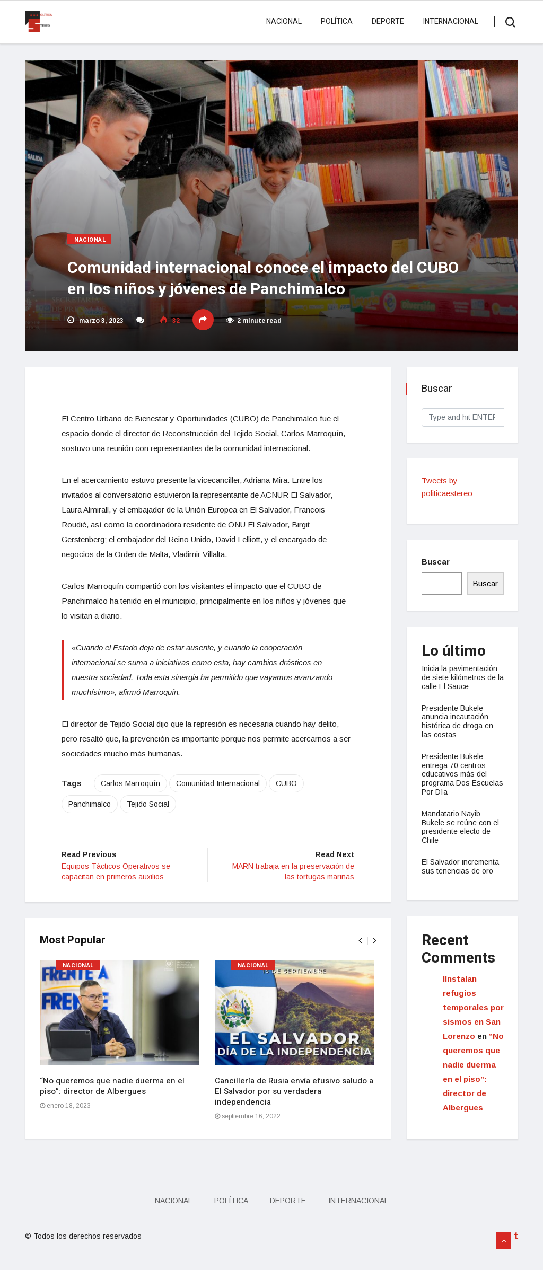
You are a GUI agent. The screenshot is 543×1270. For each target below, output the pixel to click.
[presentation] (359, 958)
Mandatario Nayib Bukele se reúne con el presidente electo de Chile (461, 826)
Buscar (437, 561)
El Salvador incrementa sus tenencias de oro (461, 866)
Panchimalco (95, 821)
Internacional (449, 21)
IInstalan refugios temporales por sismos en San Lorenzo (472, 1007)
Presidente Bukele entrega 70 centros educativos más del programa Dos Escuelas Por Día (455, 774)
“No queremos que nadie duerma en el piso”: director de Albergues (113, 1104)
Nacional (282, 21)
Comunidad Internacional (224, 800)
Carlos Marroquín (136, 800)
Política (335, 21)
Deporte (386, 21)
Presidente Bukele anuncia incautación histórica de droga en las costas (458, 721)
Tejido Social (154, 821)
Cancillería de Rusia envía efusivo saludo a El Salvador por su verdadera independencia (295, 1109)
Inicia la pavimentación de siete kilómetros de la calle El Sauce (460, 677)
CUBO (292, 800)
